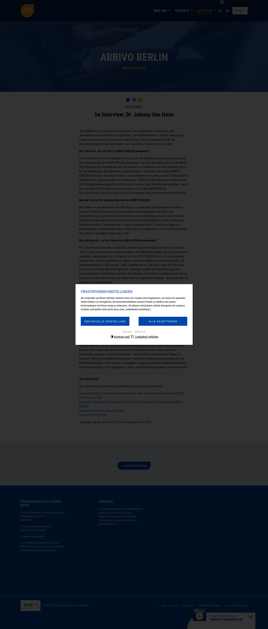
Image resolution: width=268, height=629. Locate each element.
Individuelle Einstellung (107, 322)
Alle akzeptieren (161, 322)
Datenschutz (140, 332)
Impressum (127, 332)
